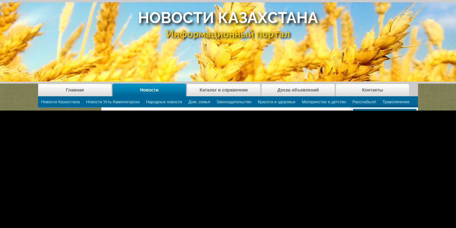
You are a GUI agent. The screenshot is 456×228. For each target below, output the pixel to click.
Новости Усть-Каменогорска (113, 101)
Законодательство (234, 101)
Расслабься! (364, 101)
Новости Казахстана (60, 101)
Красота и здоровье (276, 101)
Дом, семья (199, 101)
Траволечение (396, 101)
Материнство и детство (324, 101)
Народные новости (164, 101)
